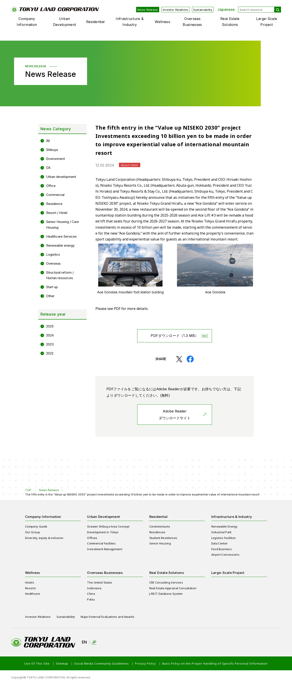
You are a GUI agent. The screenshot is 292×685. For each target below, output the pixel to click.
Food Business (221, 549)
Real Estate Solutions (230, 21)
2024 (50, 335)
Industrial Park (221, 532)
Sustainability (202, 9)
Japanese (226, 9)
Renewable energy (60, 245)
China (91, 594)
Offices (92, 538)
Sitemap (62, 663)
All (48, 141)
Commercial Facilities (101, 543)
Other (50, 296)
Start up (52, 287)
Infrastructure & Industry (130, 21)
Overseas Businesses (192, 21)
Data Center (219, 543)
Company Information (27, 21)
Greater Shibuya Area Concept (108, 526)
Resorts (30, 588)
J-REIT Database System (166, 594)
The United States (99, 582)
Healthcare (32, 594)
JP (94, 642)
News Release (147, 9)
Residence (54, 204)
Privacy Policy (145, 663)
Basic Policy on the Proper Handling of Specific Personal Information (215, 663)
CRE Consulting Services (166, 582)
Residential (95, 22)
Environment (55, 159)
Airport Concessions (225, 555)
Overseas (53, 263)
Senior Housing (160, 543)
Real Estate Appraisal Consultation (173, 588)
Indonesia (94, 588)
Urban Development (64, 21)
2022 (49, 353)
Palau (91, 599)
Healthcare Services (61, 236)
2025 (50, 326)
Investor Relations (175, 9)
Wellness (162, 22)
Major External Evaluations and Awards (107, 617)
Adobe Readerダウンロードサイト (174, 414)
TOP (28, 490)
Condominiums (159, 526)
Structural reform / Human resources (60, 275)
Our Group (32, 532)
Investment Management (104, 549)
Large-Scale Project (266, 21)
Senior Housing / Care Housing (62, 225)
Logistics (53, 254)
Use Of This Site (36, 663)
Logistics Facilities (223, 538)
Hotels (29, 582)
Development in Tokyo (103, 532)
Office (51, 186)
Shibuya (52, 150)
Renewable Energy (224, 526)
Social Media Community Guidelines (101, 663)
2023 (50, 344)
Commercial (55, 195)
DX (48, 168)
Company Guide (36, 526)
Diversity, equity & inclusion (44, 538)
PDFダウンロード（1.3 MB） (174, 335)
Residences (157, 532)
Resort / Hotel (56, 213)
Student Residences (163, 538)
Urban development (61, 177)
